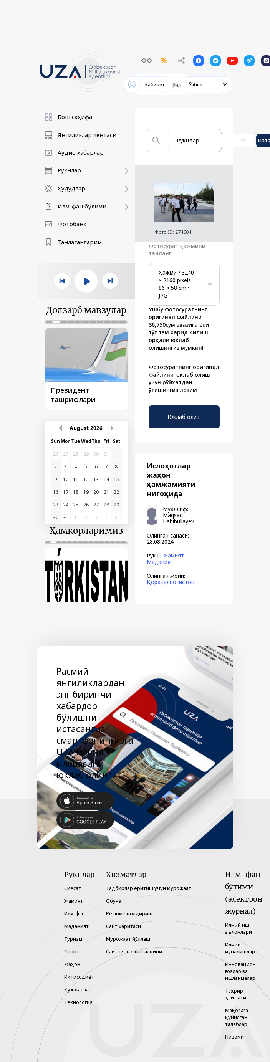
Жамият (73, 900)
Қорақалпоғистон (170, 582)
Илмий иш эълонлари (238, 928)
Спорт (71, 951)
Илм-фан (74, 913)
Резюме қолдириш (129, 913)
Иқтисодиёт (79, 976)
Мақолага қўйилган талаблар (236, 1017)
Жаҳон (72, 964)
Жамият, (174, 556)
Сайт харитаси (123, 926)
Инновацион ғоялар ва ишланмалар (240, 971)
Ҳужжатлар (78, 989)
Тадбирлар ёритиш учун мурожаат (148, 888)
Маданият (160, 562)
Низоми (234, 1036)
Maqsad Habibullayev (178, 518)
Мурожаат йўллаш (128, 938)
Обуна (113, 900)
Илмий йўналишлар (240, 948)
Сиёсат (72, 888)
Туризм (73, 938)
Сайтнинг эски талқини (134, 951)
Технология (78, 1002)
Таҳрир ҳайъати (235, 994)
